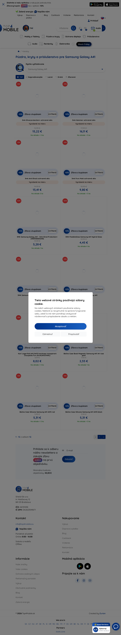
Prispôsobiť (73, 334)
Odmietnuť (47, 334)
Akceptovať (60, 326)
